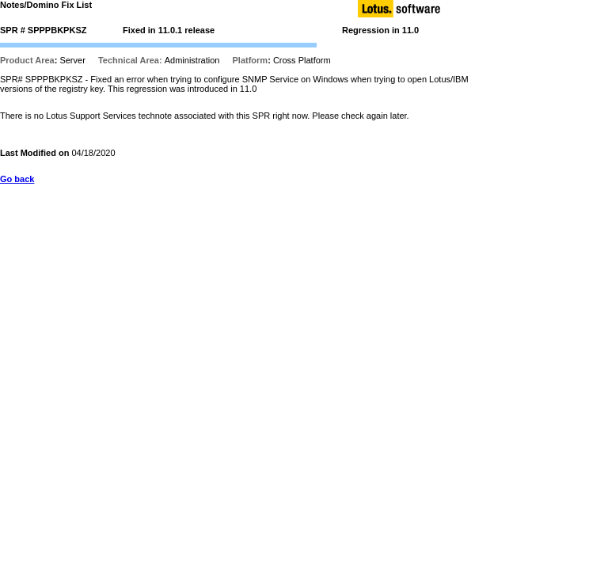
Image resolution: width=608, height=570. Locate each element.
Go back (17, 179)
